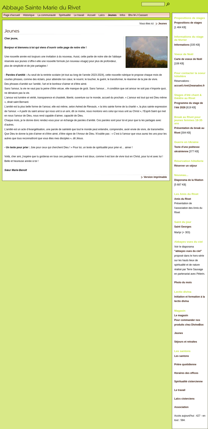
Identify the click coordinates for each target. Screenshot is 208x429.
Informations (182, 44)
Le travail (79, 15)
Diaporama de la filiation (188, 180)
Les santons (181, 356)
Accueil (91, 15)
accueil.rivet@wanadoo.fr (189, 85)
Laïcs (102, 15)
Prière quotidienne (185, 364)
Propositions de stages (188, 22)
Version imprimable (155, 177)
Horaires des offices (186, 373)
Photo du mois (183, 282)
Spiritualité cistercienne (188, 381)
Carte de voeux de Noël (188, 59)
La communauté (47, 15)
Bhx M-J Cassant (137, 15)
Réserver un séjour (185, 165)
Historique (28, 15)
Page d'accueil (12, 15)
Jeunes (112, 15)
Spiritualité (65, 15)
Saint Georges (182, 226)
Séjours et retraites (185, 341)
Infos (122, 15)
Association (181, 407)
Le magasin (181, 315)
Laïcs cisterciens (184, 398)
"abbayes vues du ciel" (188, 251)
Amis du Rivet (182, 198)
